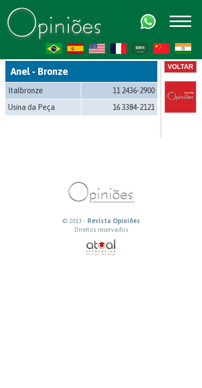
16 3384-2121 (134, 107)
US (97, 48)
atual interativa (101, 247)
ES (75, 48)
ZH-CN (162, 48)
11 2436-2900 (134, 90)
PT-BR (54, 48)
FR (118, 48)
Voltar (180, 67)
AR (140, 48)
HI (183, 48)
